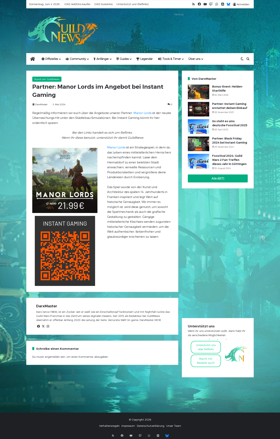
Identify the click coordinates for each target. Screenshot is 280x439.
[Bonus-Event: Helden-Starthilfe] (198, 92)
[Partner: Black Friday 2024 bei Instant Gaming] (198, 144)
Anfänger (101, 58)
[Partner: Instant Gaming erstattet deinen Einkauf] (198, 109)
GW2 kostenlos (103, 4)
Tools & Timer (169, 58)
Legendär (144, 58)
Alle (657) (218, 178)
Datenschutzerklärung (150, 425)
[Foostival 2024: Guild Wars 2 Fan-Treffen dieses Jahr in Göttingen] (198, 161)
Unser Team (173, 425)
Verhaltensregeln (109, 425)
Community (76, 58)
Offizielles (50, 58)
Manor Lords (142, 113)
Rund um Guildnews (46, 79)
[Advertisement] (179, 25)
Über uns (194, 58)
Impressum (128, 425)
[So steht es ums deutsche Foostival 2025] (198, 126)
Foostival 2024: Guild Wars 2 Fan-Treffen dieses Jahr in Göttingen (229, 160)
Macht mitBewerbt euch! (206, 360)
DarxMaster (41, 104)
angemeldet (52, 356)
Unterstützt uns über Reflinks (206, 347)
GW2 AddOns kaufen (77, 4)
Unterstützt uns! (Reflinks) (132, 4)
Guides (122, 58)
